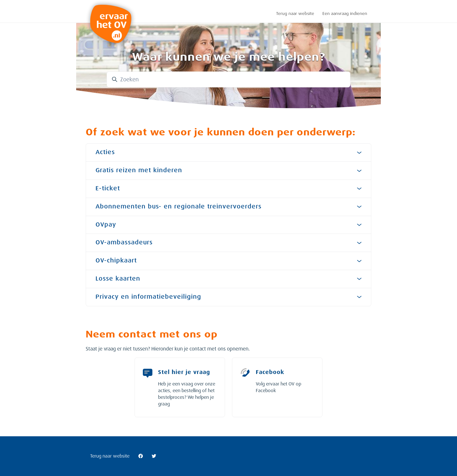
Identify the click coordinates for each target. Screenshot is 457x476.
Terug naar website (295, 13)
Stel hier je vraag (184, 372)
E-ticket (228, 188)
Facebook (270, 372)
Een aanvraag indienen (344, 13)
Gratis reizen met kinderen (228, 170)
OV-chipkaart (228, 260)
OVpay (228, 224)
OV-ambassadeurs (228, 242)
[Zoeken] (228, 79)
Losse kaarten (228, 278)
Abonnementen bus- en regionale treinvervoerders (228, 206)
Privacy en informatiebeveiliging (228, 297)
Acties (228, 152)
